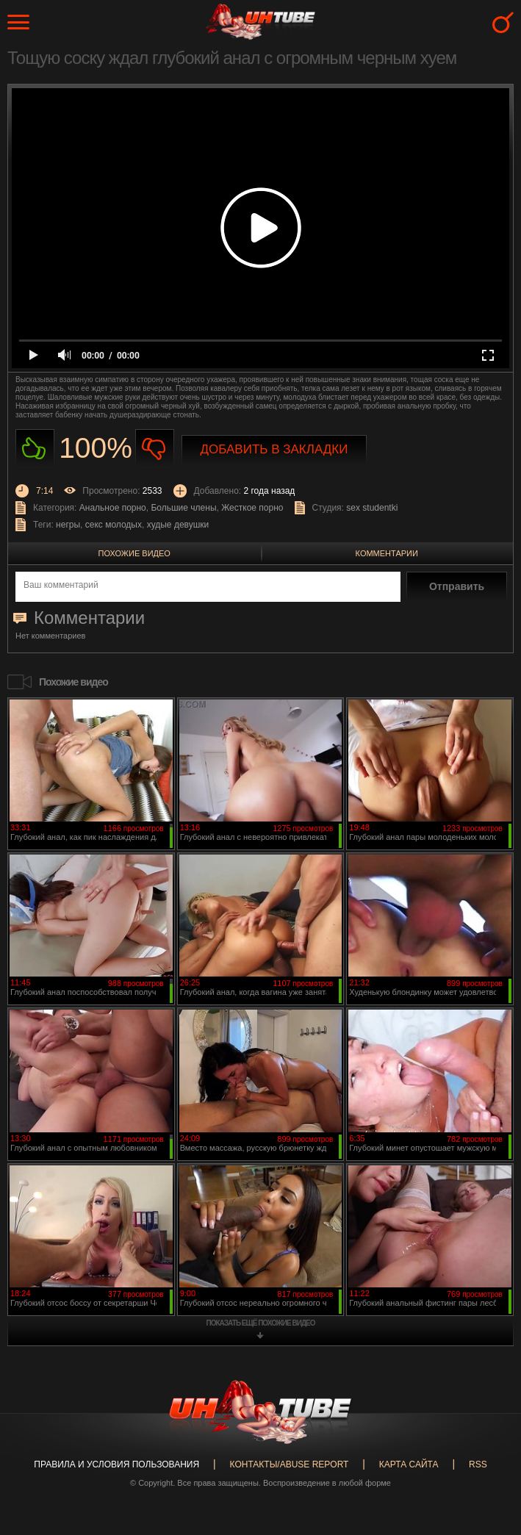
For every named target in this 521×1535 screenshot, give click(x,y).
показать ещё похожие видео (260, 1323)
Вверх (488, 1442)
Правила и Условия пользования (116, 1464)
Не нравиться (154, 448)
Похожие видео (134, 553)
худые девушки (178, 525)
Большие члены (183, 508)
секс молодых (113, 525)
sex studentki (372, 508)
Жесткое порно (252, 508)
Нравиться (34, 448)
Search (503, 22)
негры (68, 525)
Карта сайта (409, 1464)
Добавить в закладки (274, 449)
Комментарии (387, 553)
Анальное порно (112, 508)
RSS (478, 1464)
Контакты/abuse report (289, 1464)
